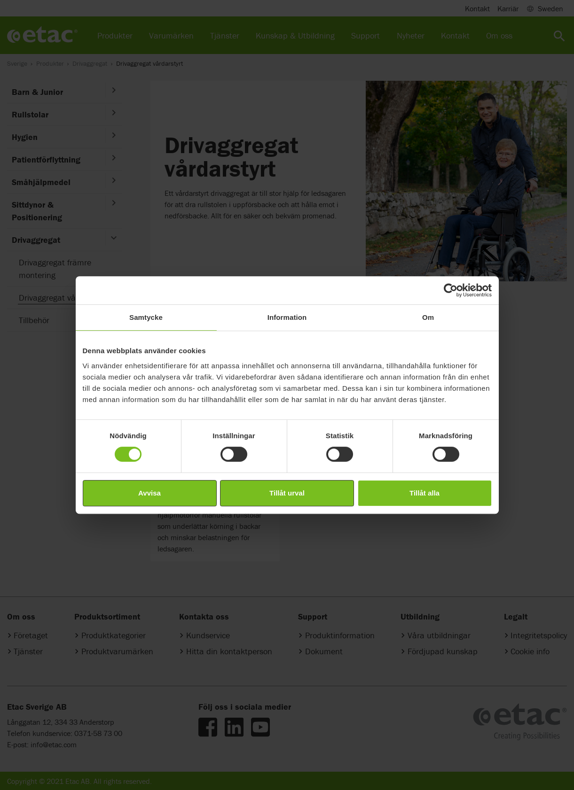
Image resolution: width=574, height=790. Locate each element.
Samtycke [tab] (146, 317)
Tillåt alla (424, 493)
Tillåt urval (287, 493)
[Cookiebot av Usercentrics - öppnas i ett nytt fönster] (450, 290)
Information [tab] (287, 317)
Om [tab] (428, 317)
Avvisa (149, 493)
